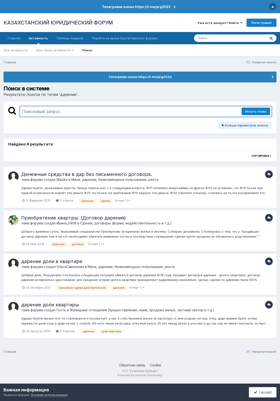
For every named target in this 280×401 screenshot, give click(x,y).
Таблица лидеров (69, 38)
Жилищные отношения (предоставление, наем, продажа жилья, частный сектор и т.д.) (142, 310)
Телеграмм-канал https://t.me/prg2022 (136, 7)
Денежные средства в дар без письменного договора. (86, 174)
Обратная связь (132, 365)
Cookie (155, 365)
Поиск (87, 50)
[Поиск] (221, 38)
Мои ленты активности (55, 50)
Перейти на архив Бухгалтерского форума (124, 38)
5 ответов (65, 331)
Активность (38, 40)
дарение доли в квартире (51, 261)
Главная (14, 38)
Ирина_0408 (66, 223)
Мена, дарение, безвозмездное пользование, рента (114, 180)
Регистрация (261, 22)
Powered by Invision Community (140, 375)
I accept (263, 392)
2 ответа (64, 200)
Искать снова (255, 111)
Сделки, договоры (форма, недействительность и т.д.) (126, 223)
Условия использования (49, 395)
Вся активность (16, 50)
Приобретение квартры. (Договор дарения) (73, 218)
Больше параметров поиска (245, 125)
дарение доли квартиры (50, 305)
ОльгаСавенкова (70, 267)
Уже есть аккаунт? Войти (220, 23)
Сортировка (261, 155)
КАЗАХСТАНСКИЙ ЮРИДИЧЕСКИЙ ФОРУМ (58, 23)
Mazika (62, 180)
